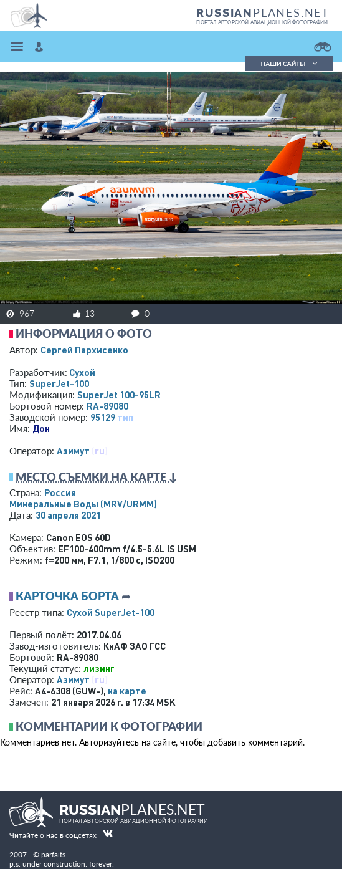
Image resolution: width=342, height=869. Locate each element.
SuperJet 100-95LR (119, 394)
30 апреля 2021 (68, 515)
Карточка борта (67, 596)
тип (125, 417)
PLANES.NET (263, 12)
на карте (127, 690)
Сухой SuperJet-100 (110, 612)
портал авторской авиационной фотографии (262, 22)
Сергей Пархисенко (84, 349)
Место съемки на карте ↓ (97, 477)
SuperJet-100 (59, 383)
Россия (60, 492)
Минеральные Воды (83, 503)
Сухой (82, 372)
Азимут (73, 450)
